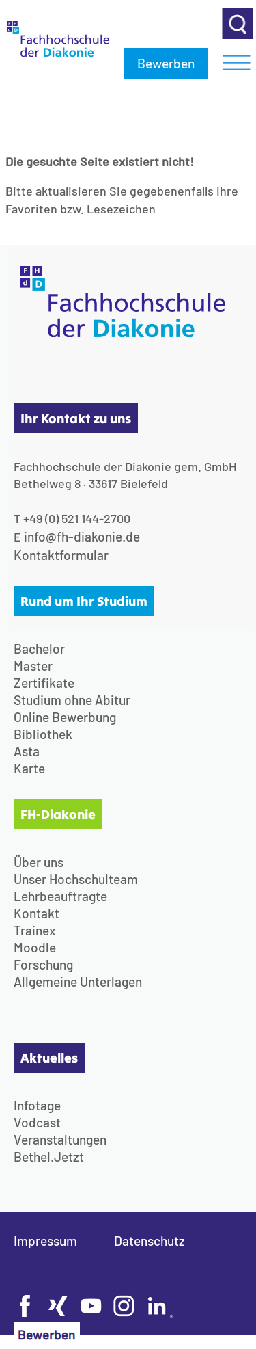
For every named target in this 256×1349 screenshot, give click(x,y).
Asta (27, 751)
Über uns (38, 862)
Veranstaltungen (60, 1139)
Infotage (37, 1105)
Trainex (35, 930)
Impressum (45, 1240)
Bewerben (166, 63)
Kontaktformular (61, 555)
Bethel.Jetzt (49, 1156)
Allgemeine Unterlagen (78, 981)
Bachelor (39, 648)
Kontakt (36, 913)
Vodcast (37, 1122)
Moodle (35, 947)
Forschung (43, 964)
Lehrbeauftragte (60, 896)
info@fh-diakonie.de (82, 536)
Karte (29, 768)
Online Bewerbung (65, 717)
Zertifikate (44, 683)
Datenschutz (149, 1240)
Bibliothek (43, 734)
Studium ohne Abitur (72, 700)
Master (33, 665)
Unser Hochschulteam (76, 879)
